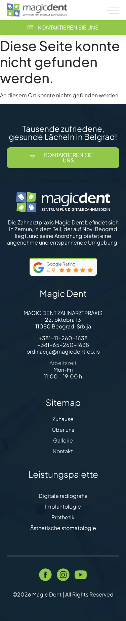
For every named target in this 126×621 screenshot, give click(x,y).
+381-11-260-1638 (63, 338)
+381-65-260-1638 (63, 344)
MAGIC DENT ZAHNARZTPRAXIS (63, 312)
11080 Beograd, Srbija (63, 326)
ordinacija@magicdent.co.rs (63, 351)
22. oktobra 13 (63, 319)
